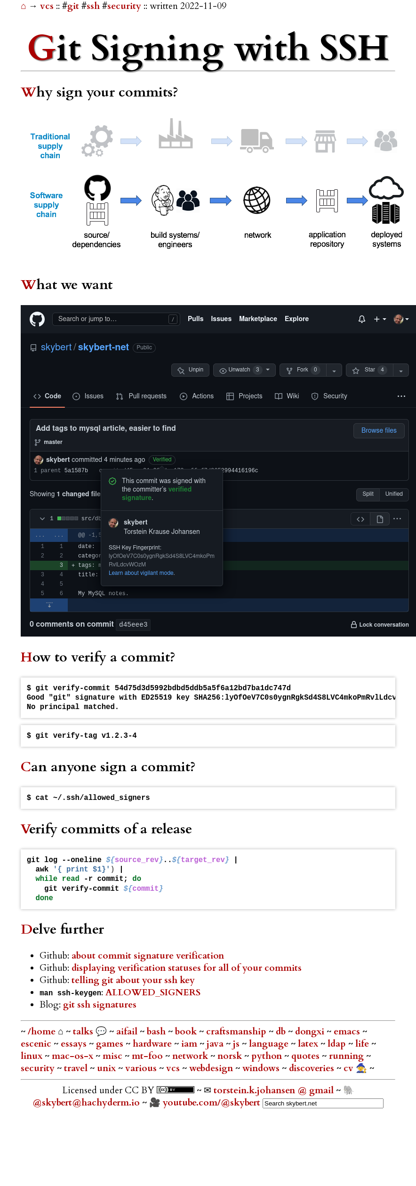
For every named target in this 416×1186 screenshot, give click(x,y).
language (270, 1044)
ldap (338, 1044)
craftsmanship (237, 1031)
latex (309, 1044)
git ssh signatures (99, 1005)
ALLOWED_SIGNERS (152, 992)
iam (190, 1044)
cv (350, 1068)
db (282, 1031)
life (363, 1044)
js (237, 1044)
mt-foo (148, 1056)
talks (83, 1031)
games (111, 1044)
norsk (230, 1056)
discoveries (312, 1068)
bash (157, 1031)
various (142, 1068)
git (73, 6)
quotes (306, 1056)
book (187, 1031)
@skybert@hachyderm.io (86, 1103)
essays (75, 1044)
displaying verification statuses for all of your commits (187, 968)
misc (114, 1056)
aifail (128, 1031)
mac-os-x (74, 1056)
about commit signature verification (148, 956)
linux (33, 1056)
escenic (37, 1044)
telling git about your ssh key (133, 980)
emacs (348, 1031)
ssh (93, 6)
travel (77, 1068)
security (124, 6)
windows (262, 1068)
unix (107, 1068)
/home (42, 1031)
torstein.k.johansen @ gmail (275, 1090)
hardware (153, 1044)
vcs (48, 6)
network (191, 1056)
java (216, 1044)
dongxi (311, 1031)
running (347, 1056)
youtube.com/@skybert (211, 1103)
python (267, 1056)
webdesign (212, 1068)
